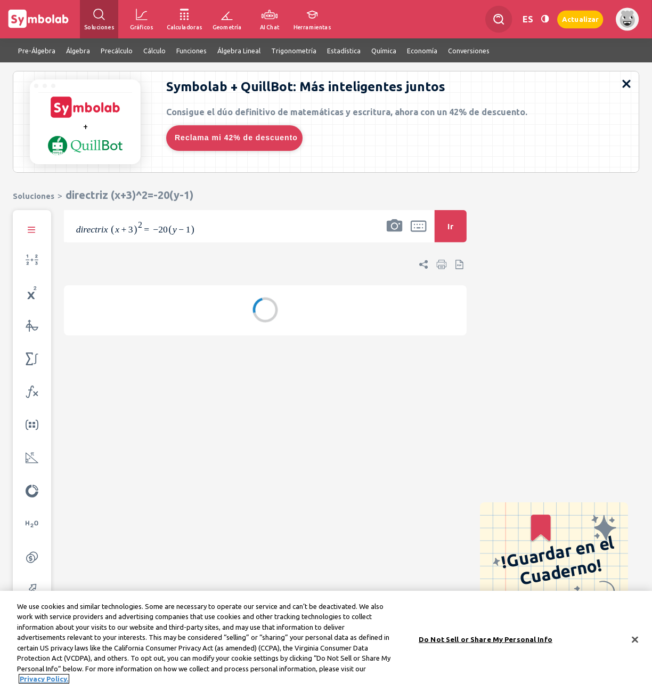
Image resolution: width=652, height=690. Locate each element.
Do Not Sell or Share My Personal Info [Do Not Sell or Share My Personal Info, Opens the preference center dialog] (485, 641)
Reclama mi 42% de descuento (236, 137)
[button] (394, 233)
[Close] (635, 641)
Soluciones (33, 195)
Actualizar (580, 19)
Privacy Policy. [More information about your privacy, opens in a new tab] (44, 681)
